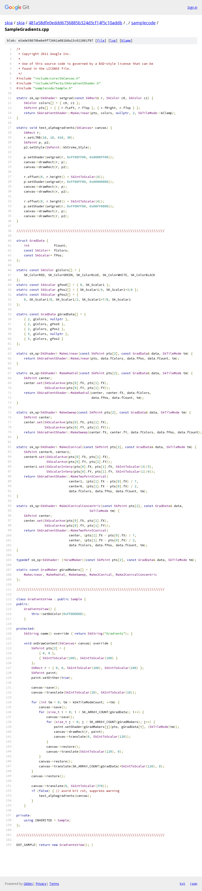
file (101, 41)
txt (182, 883)
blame (126, 41)
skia (9, 22)
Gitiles (28, 883)
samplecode (143, 22)
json (193, 883)
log (113, 41)
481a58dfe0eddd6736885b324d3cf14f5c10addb (75, 22)
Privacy (41, 883)
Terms (54, 883)
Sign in (192, 7)
